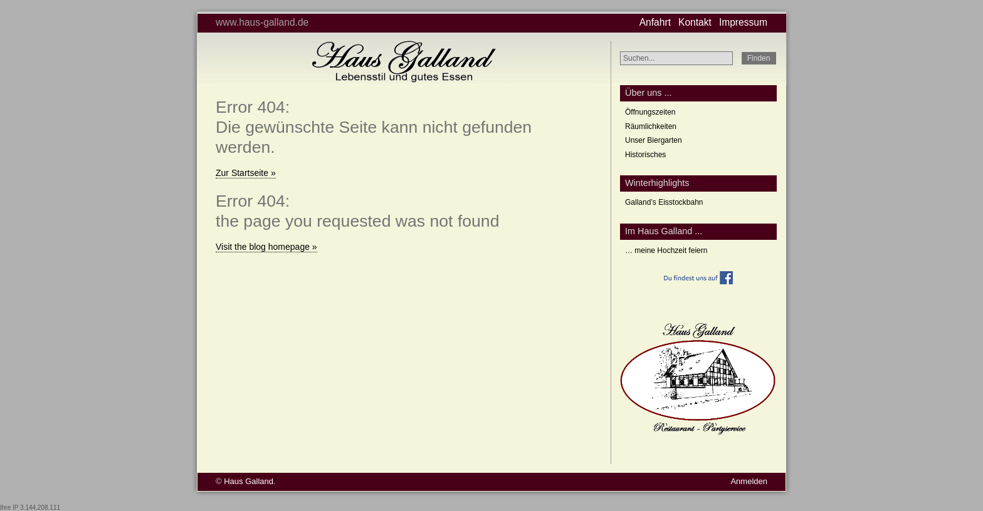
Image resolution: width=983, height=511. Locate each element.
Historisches (645, 154)
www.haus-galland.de (262, 22)
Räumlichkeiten (650, 126)
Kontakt (695, 22)
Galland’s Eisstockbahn (664, 202)
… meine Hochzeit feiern (666, 250)
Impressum (743, 22)
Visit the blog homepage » (266, 247)
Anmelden (748, 481)
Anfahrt (655, 22)
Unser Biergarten (653, 140)
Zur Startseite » (246, 173)
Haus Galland (248, 481)
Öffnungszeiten (650, 112)
